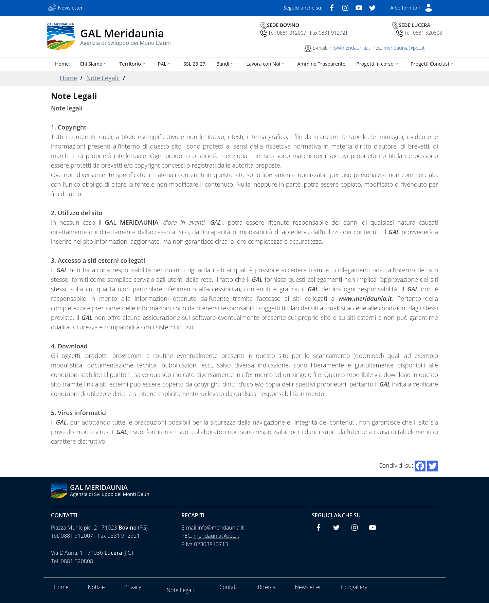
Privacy (132, 587)
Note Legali (103, 78)
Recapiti (193, 515)
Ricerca (267, 587)
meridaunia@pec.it (404, 48)
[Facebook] (332, 7)
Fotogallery (354, 587)
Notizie (96, 587)
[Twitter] (372, 7)
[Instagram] (345, 7)
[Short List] (411, 7)
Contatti (64, 515)
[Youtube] (359, 7)
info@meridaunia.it (349, 48)
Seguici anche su (336, 515)
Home (68, 78)
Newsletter (308, 587)
